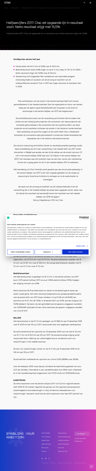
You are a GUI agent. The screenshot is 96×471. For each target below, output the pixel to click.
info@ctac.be (78, 441)
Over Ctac (61, 447)
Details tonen (80, 246)
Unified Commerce (63, 440)
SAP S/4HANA (46, 433)
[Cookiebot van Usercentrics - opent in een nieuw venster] (80, 217)
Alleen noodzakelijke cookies (20, 252)
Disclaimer (53, 463)
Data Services (62, 433)
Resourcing (45, 447)
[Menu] (90, 2)
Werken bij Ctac (62, 451)
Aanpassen (48, 252)
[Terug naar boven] (91, 466)
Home (6, 8)
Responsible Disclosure (80, 463)
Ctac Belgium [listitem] (80, 434)
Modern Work (45, 440)
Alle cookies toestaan (75, 252)
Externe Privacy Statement (65, 463)
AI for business (46, 437)
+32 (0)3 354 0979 (80, 438)
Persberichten (15, 8)
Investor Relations (63, 444)
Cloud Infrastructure (64, 437)
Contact (44, 451)
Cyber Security (46, 444)
